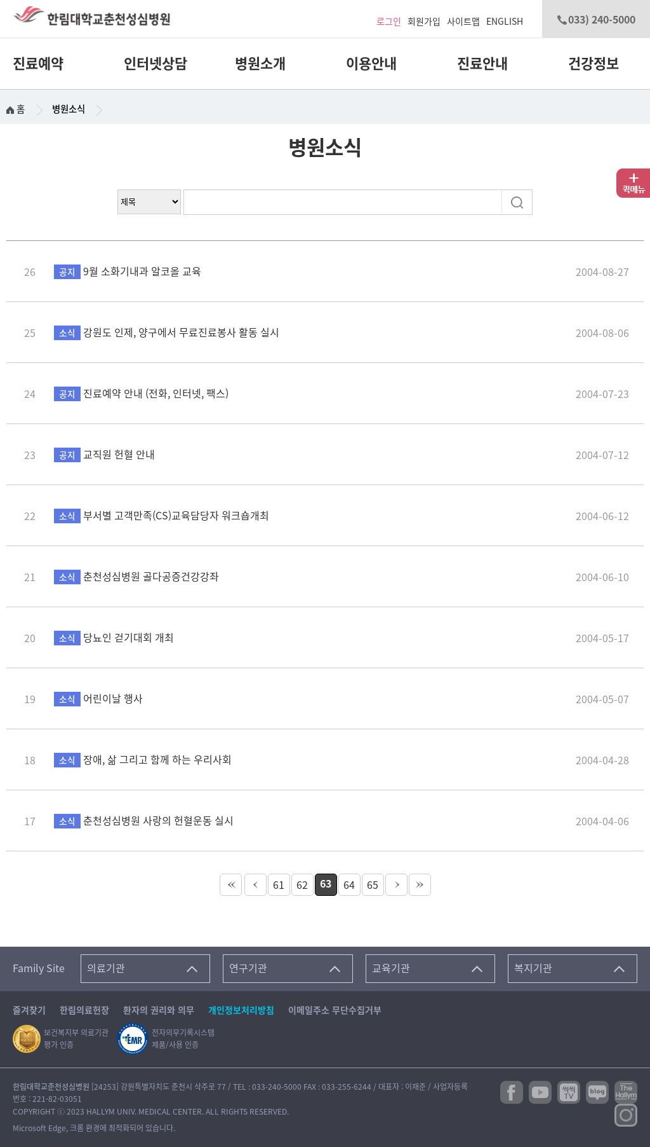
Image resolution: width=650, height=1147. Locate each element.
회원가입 (424, 21)
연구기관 (248, 968)
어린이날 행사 (98, 699)
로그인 (388, 21)
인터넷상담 (155, 64)
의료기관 (106, 968)
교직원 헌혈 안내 (104, 455)
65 (372, 885)
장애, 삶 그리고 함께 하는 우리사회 (143, 760)
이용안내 (371, 64)
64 (349, 885)
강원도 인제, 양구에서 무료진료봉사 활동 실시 (166, 332)
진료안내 (482, 64)
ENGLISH (504, 21)
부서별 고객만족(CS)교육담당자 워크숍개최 (161, 516)
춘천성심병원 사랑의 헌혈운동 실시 (144, 821)
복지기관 (533, 968)
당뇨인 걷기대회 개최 (114, 638)
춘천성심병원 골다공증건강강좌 (136, 577)
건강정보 (593, 64)
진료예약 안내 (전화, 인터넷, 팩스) (141, 393)
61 (278, 885)
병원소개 (260, 64)
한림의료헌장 (84, 1010)
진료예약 (38, 64)
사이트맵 (463, 21)
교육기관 (391, 968)
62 (302, 885)
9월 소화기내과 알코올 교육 (127, 271)
